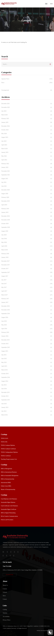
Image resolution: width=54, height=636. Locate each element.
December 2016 (27, 306)
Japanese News (27, 79)
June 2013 (27, 403)
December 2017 (27, 261)
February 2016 (27, 332)
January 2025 (27, 122)
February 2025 (27, 118)
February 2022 (27, 163)
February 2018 (27, 253)
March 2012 (27, 415)
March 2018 (27, 250)
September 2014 (27, 377)
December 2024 (27, 126)
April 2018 (27, 246)
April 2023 (27, 145)
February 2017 (27, 298)
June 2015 (27, 358)
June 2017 (27, 283)
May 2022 (27, 156)
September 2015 (27, 347)
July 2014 (27, 385)
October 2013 (27, 396)
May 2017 (27, 287)
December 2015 (27, 340)
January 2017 (27, 302)
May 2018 (27, 242)
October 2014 (27, 373)
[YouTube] (10, 555)
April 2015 (27, 366)
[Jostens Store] (7, 551)
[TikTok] (6, 555)
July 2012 (27, 411)
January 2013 (27, 407)
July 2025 (27, 111)
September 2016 (27, 313)
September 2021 (27, 175)
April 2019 (27, 205)
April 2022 (27, 160)
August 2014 (27, 381)
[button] (9, 574)
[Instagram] (3, 555)
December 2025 (27, 103)
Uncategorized (27, 90)
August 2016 (27, 317)
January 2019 (27, 212)
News (27, 82)
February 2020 (27, 197)
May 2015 (27, 362)
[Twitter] (18, 551)
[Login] (3, 551)
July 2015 (27, 355)
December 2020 (27, 190)
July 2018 (27, 235)
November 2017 (27, 265)
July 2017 (27, 280)
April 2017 (27, 291)
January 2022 (27, 167)
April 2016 (27, 328)
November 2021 (27, 171)
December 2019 (27, 201)
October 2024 (27, 130)
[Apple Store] (10, 551)
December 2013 (27, 392)
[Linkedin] (13, 555)
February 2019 (27, 208)
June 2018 (27, 238)
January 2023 (27, 152)
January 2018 (27, 257)
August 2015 (27, 351)
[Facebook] (14, 551)
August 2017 (27, 276)
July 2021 (27, 182)
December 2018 (27, 216)
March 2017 (27, 295)
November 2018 (27, 220)
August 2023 (27, 137)
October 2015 (27, 343)
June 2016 (27, 321)
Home (3, 10)
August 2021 (27, 178)
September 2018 (27, 227)
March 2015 (27, 370)
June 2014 (27, 388)
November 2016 (27, 310)
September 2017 (27, 272)
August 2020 (27, 193)
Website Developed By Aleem (44, 630)
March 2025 (27, 115)
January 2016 (27, 336)
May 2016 (27, 325)
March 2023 (27, 148)
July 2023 (27, 141)
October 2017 (27, 268)
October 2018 (27, 223)
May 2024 (27, 133)
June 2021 (27, 186)
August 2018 (27, 231)
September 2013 (27, 400)
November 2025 (27, 107)
